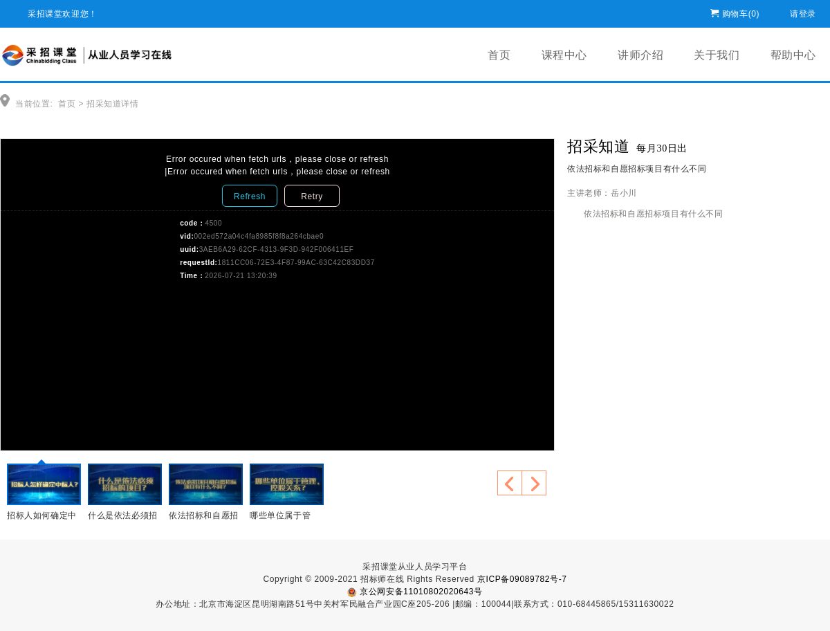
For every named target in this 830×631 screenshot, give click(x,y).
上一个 (509, 482)
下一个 (534, 482)
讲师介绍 (640, 55)
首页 (499, 55)
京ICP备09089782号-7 (522, 579)
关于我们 (716, 55)
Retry (312, 196)
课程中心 (564, 55)
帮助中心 (793, 55)
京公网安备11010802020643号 (414, 591)
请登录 (803, 11)
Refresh (250, 196)
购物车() (740, 11)
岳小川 (624, 193)
